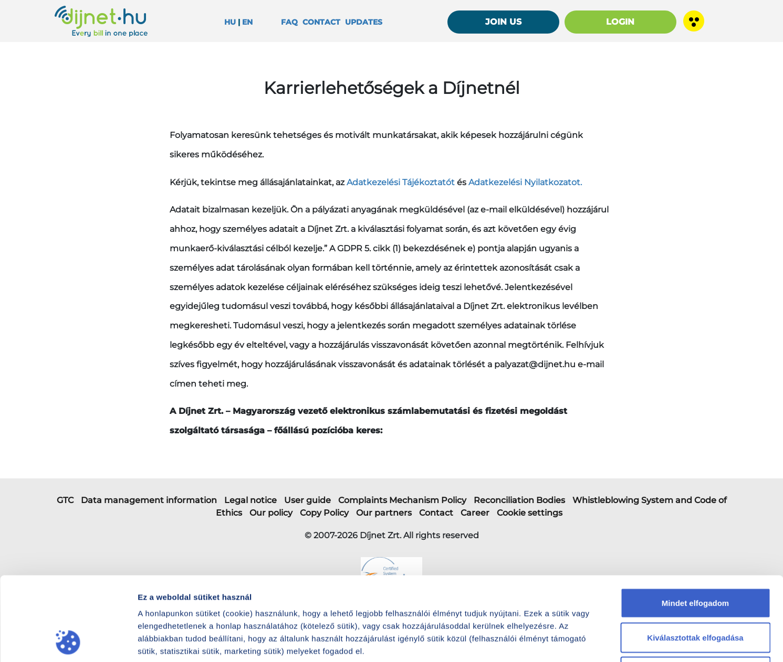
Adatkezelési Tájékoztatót (401, 182)
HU (230, 22)
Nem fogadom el (695, 593)
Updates (363, 22)
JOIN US (503, 22)
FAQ (289, 22)
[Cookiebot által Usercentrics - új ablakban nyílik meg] (68, 641)
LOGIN (620, 22)
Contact (321, 22)
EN (247, 22)
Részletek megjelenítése (604, 641)
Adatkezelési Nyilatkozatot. (525, 182)
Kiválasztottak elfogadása (695, 558)
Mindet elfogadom (695, 524)
